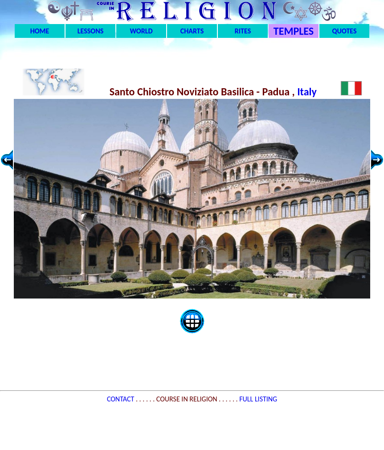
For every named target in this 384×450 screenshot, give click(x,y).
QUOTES (344, 31)
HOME (39, 31)
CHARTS (192, 31)
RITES (243, 31)
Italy (308, 91)
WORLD (141, 31)
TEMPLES (294, 31)
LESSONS (90, 31)
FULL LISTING (258, 399)
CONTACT (121, 399)
